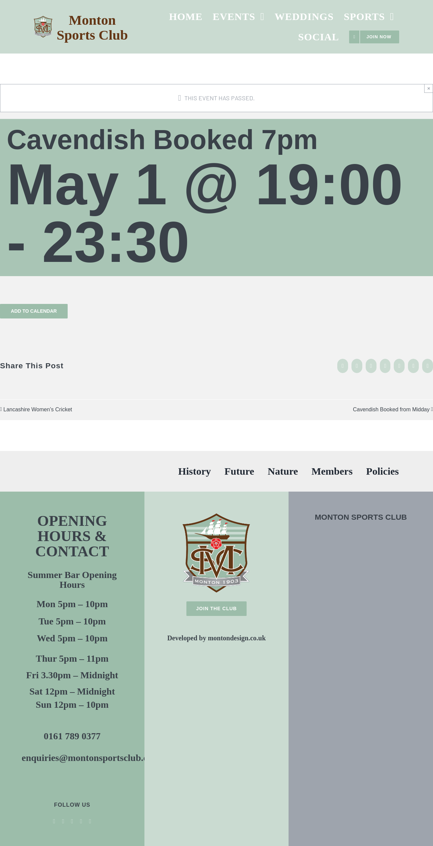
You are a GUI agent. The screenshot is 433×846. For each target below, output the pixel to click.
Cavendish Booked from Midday (391, 409)
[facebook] (54, 821)
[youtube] (72, 821)
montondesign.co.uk (237, 638)
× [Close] (428, 88)
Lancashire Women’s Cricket (37, 409)
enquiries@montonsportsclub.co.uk (93, 757)
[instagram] (81, 821)
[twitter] (63, 821)
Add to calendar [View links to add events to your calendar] (34, 311)
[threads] (90, 821)
